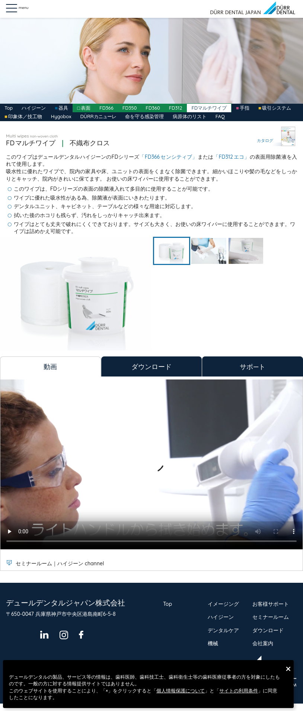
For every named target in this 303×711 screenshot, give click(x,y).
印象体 (25, 116)
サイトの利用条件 (238, 691)
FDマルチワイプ (209, 108)
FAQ (220, 116)
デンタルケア (223, 630)
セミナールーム (270, 617)
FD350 (129, 108)
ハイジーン (34, 108)
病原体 (190, 116)
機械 (213, 643)
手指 (244, 108)
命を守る (144, 116)
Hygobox (61, 116)
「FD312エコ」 (231, 156)
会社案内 (262, 643)
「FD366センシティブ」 (168, 156)
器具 (63, 108)
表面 (85, 108)
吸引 (276, 108)
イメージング (223, 604)
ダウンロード (268, 630)
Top (8, 108)
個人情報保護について (180, 691)
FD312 (175, 108)
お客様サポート (270, 604)
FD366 (106, 108)
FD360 (153, 108)
